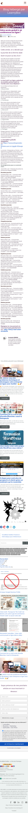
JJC (1, 564)
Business (2, 561)
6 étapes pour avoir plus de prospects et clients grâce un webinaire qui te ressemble (11, 480)
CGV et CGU (3, 771)
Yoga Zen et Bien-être (5, 567)
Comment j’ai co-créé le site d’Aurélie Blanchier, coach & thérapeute (11, 416)
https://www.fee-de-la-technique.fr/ (14, 808)
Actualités (2, 560)
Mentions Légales (4, 768)
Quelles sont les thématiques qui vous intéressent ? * (14, 722)
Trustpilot (14, 810)
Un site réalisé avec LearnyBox (8, 778)
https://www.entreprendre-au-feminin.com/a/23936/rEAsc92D (12, 145)
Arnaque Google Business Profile (14, 582)
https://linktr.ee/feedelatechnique (14, 805)
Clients (1, 563)
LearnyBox (2, 565)
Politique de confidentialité (6, 769)
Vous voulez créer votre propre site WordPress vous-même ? (12, 447)
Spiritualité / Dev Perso (9, 727)
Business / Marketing (8, 726)
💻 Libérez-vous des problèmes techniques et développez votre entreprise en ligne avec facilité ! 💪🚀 (11, 381)
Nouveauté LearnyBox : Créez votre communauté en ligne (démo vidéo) (14, 627)
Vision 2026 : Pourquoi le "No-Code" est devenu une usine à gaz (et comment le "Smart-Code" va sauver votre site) (14, 605)
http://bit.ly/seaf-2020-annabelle (11, 330)
